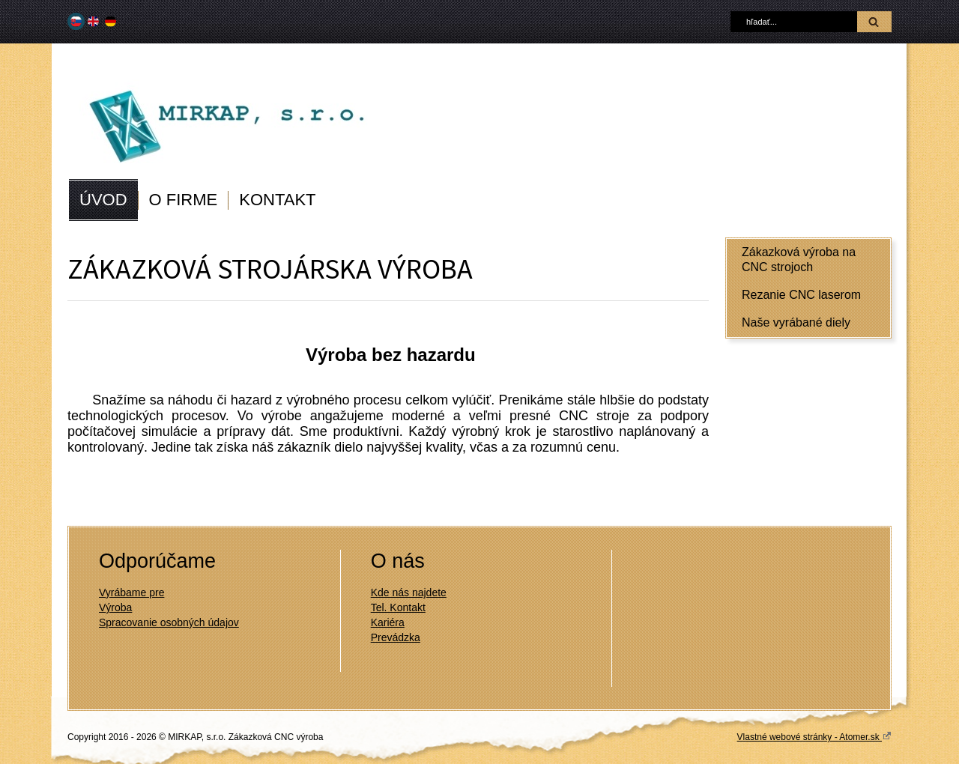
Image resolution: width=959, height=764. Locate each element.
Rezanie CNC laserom (801, 294)
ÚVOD (103, 199)
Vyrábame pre (131, 592)
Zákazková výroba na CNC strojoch (799, 259)
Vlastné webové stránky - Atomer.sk (814, 736)
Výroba (115, 607)
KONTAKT (277, 199)
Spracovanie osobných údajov (169, 622)
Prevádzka (395, 637)
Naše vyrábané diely (796, 322)
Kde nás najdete (409, 592)
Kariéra (388, 622)
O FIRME (183, 199)
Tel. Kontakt (398, 607)
